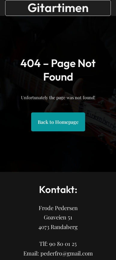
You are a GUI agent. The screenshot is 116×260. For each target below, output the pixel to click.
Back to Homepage (58, 122)
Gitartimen (58, 7)
